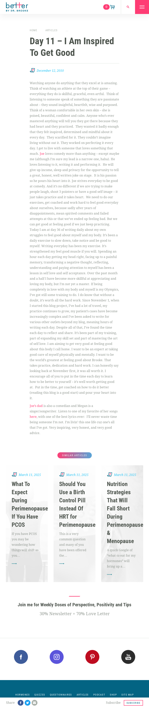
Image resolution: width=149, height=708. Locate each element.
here (33, 417)
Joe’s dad (36, 406)
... (67, 30)
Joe (42, 154)
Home (33, 30)
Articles (51, 30)
